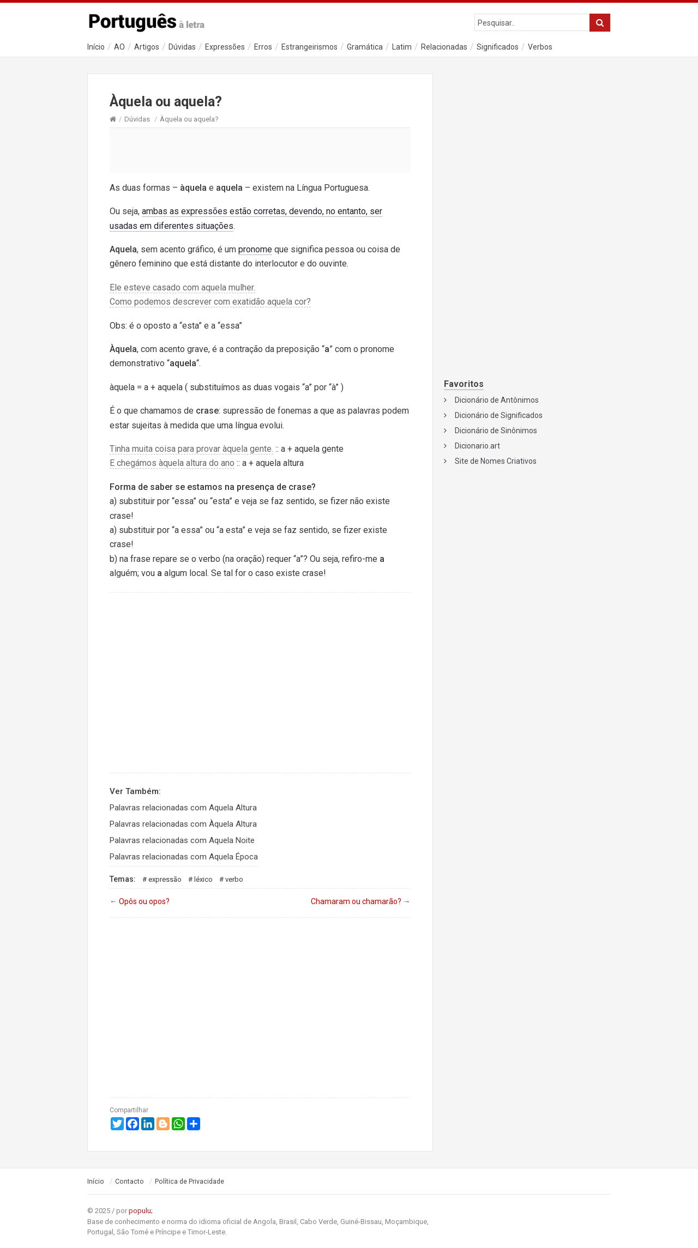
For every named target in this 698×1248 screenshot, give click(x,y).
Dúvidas (182, 47)
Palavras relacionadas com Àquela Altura (183, 824)
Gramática (365, 47)
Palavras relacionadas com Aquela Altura (183, 808)
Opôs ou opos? (140, 901)
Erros (263, 47)
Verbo (234, 879)
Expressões (225, 47)
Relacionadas (444, 47)
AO (119, 47)
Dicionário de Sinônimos (496, 430)
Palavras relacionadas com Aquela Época (184, 857)
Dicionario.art (477, 445)
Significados (498, 47)
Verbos (540, 47)
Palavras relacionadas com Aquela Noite (182, 840)
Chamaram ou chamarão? (361, 901)
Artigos (146, 47)
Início (96, 47)
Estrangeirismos (309, 47)
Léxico (203, 879)
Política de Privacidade (189, 1181)
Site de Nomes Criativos (496, 461)
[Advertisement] (260, 150)
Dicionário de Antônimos (497, 400)
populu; (141, 1211)
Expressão (165, 879)
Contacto (129, 1181)
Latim (402, 47)
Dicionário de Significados (499, 415)
